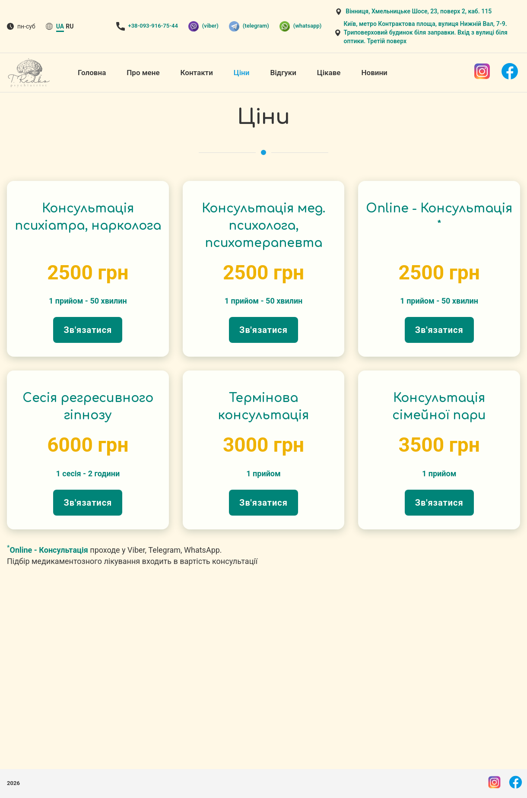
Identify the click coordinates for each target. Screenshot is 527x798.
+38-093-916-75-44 (153, 25)
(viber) (203, 26)
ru (69, 26)
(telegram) (249, 26)
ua (60, 26)
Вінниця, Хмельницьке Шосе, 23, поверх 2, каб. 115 (419, 11)
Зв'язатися (87, 330)
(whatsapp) (300, 26)
